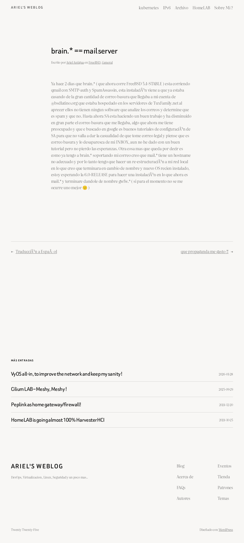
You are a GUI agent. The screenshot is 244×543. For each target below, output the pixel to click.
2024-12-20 (226, 404)
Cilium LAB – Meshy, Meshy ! (39, 389)
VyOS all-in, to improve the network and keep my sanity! (66, 374)
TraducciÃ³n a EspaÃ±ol (36, 251)
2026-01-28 (226, 374)
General (107, 62)
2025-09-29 (226, 389)
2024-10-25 (226, 419)
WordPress (226, 529)
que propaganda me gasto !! (204, 251)
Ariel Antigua (75, 62)
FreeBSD (94, 62)
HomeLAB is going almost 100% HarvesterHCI (57, 420)
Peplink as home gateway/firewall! (46, 404)
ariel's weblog (27, 7)
